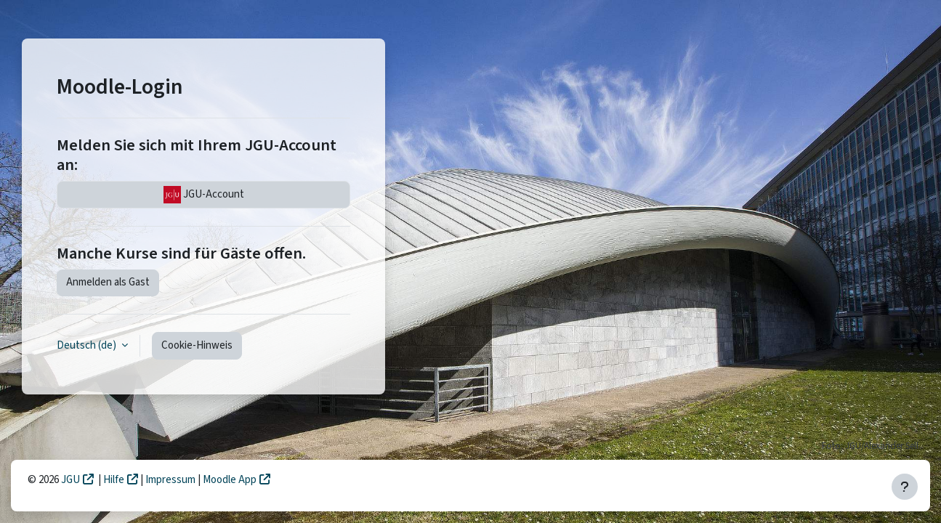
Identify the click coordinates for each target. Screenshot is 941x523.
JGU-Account (203, 194)
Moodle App (230, 479)
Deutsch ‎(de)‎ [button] (87, 345)
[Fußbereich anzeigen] (905, 487)
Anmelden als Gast (108, 282)
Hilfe (113, 479)
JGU (70, 479)
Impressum (171, 479)
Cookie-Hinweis (197, 345)
